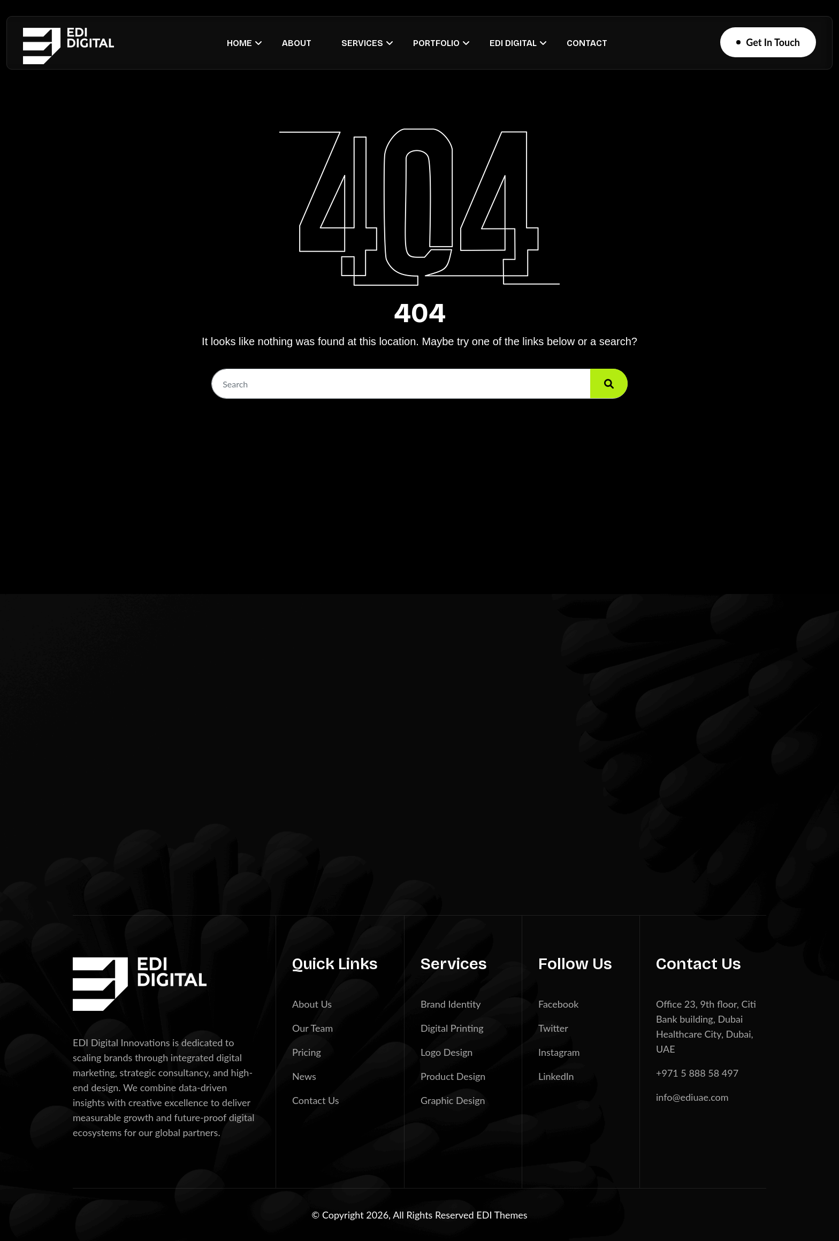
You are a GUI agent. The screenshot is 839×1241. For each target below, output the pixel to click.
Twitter (553, 1028)
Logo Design (446, 1052)
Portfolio (436, 43)
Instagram (559, 1052)
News (304, 1076)
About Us (312, 1004)
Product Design (453, 1076)
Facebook (558, 1004)
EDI (485, 1215)
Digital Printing (452, 1028)
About (296, 43)
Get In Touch (773, 42)
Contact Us (315, 1100)
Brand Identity (451, 1004)
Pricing (306, 1052)
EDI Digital (513, 43)
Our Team (312, 1028)
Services (362, 43)
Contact (587, 43)
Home (239, 43)
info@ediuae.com (692, 1097)
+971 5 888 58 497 (697, 1073)
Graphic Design (453, 1100)
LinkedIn (556, 1076)
